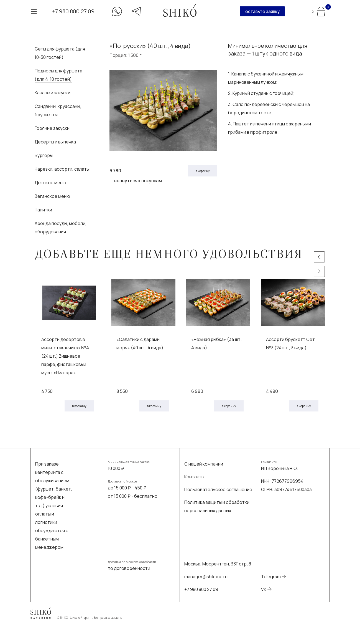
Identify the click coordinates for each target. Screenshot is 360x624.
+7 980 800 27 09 (73, 11)
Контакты (194, 477)
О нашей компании (203, 464)
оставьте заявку (262, 11)
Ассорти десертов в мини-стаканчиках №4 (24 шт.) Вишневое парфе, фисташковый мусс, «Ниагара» (65, 356)
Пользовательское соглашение (218, 489)
